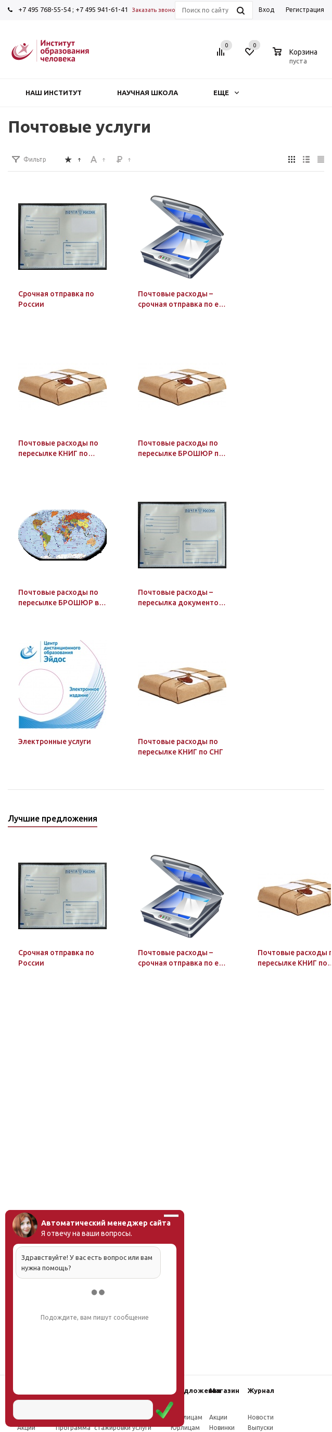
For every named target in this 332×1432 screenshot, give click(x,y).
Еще (226, 92)
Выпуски (260, 1427)
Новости (261, 1417)
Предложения (196, 1390)
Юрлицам (185, 1427)
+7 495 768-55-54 (44, 9)
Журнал (261, 1390)
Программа (73, 1427)
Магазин (224, 1390)
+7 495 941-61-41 (101, 9)
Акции (26, 1427)
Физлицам (186, 1417)
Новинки (222, 1427)
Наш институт (53, 92)
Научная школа (147, 92)
